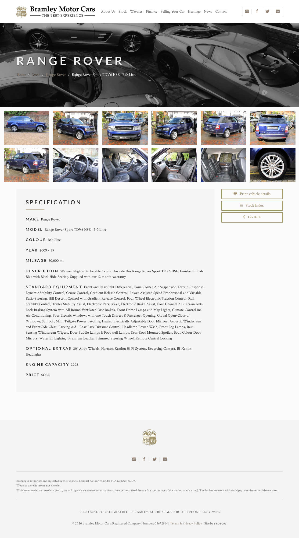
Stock (123, 11)
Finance (151, 11)
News (208, 11)
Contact (221, 11)
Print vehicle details (252, 193)
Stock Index (252, 205)
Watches (136, 11)
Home (21, 74)
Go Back (252, 217)
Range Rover (56, 74)
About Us (108, 11)
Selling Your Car (173, 11)
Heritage (194, 11)
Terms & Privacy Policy (186, 523)
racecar (220, 523)
